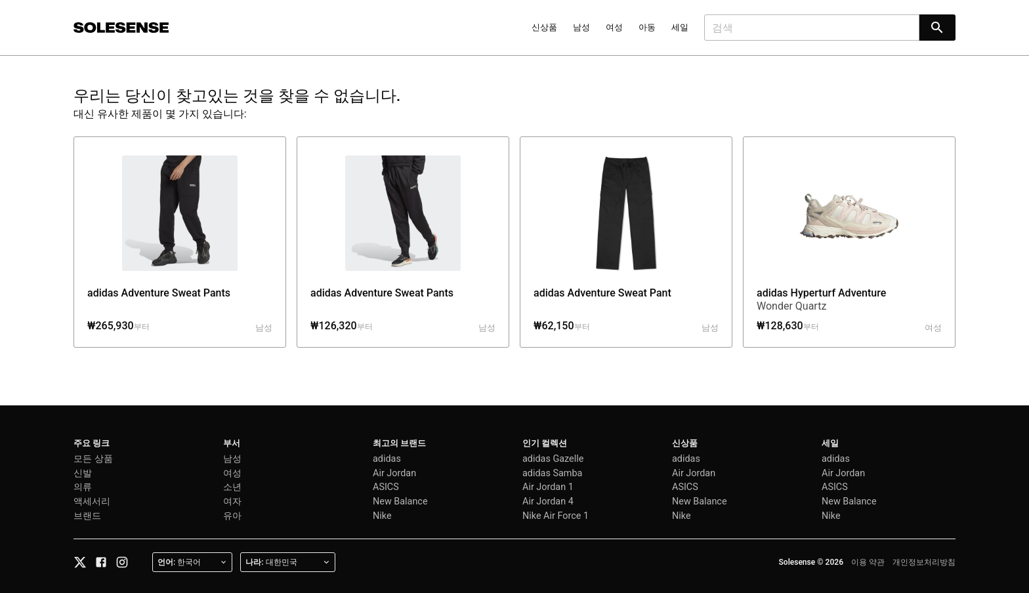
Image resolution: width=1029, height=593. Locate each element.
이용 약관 (868, 562)
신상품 (544, 27)
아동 (647, 27)
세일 (679, 27)
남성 (581, 27)
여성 (614, 27)
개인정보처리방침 (924, 562)
